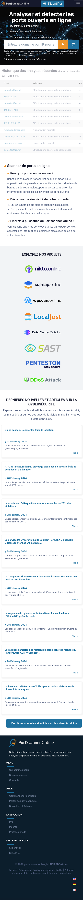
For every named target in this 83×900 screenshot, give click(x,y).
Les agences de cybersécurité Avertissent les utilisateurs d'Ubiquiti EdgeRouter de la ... (37, 614)
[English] (74, 878)
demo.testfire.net (12, 90)
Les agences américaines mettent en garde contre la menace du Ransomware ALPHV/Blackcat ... (40, 651)
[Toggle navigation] (78, 3)
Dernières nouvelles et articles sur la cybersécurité (44, 723)
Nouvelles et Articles (20, 806)
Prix (11, 821)
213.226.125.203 (12, 123)
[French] (74, 889)
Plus (75, 452)
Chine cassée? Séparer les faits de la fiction (29, 430)
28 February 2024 (16, 441)
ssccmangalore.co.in (14, 136)
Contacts (14, 780)
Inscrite (13, 826)
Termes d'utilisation (20, 870)
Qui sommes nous (19, 769)
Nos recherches (18, 775)
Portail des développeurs (22, 801)
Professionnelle (17, 832)
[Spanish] (74, 884)
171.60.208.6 (10, 96)
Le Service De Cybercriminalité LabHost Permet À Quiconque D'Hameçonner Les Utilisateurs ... (39, 541)
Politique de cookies (60, 873)
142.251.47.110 (11, 110)
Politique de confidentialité (47, 870)
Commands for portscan (22, 795)
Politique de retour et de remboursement (43, 871)
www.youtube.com (13, 116)
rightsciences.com (13, 143)
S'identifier (52, 3)
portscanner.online (34, 864)
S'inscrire (14, 852)
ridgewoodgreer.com (14, 130)
